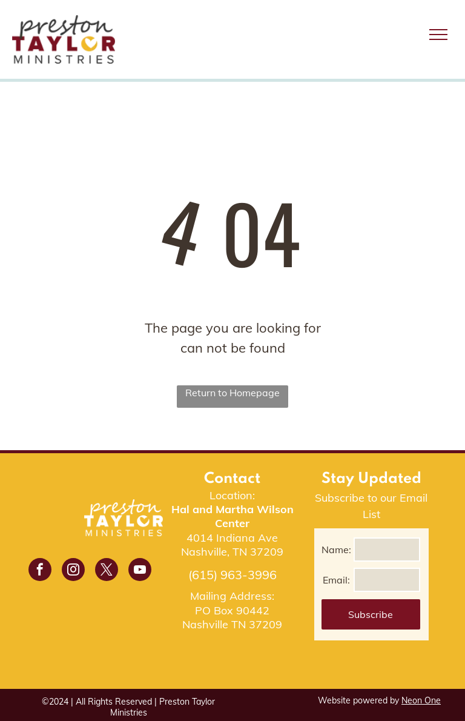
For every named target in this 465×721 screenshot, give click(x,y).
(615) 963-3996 (232, 574)
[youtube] (139, 571)
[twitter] (106, 571)
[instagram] (73, 571)
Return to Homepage (232, 393)
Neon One (421, 700)
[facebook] (39, 571)
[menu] (438, 34)
